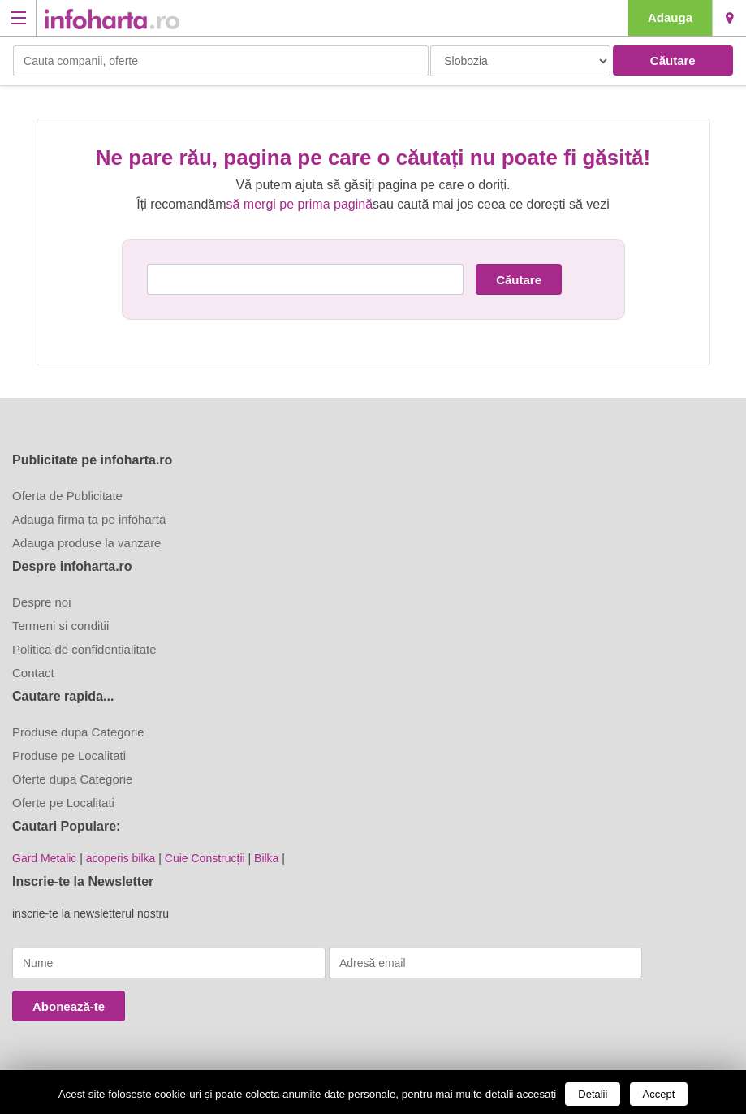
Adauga (670, 17)
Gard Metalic (44, 858)
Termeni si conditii (60, 626)
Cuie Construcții (205, 858)
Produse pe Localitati (69, 755)
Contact (33, 673)
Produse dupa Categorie (78, 732)
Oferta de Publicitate (67, 496)
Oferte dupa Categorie (72, 779)
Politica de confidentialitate (84, 649)
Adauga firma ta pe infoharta (89, 519)
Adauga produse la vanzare (86, 543)
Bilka (266, 858)
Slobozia (729, 18)
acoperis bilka (121, 858)
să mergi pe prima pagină (299, 204)
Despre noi (41, 602)
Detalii (592, 1094)
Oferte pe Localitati (63, 803)
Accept (659, 1094)
